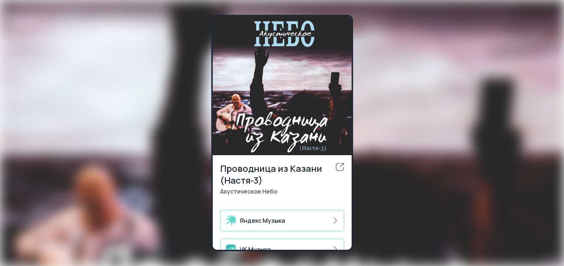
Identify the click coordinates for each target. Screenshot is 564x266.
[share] (339, 167)
